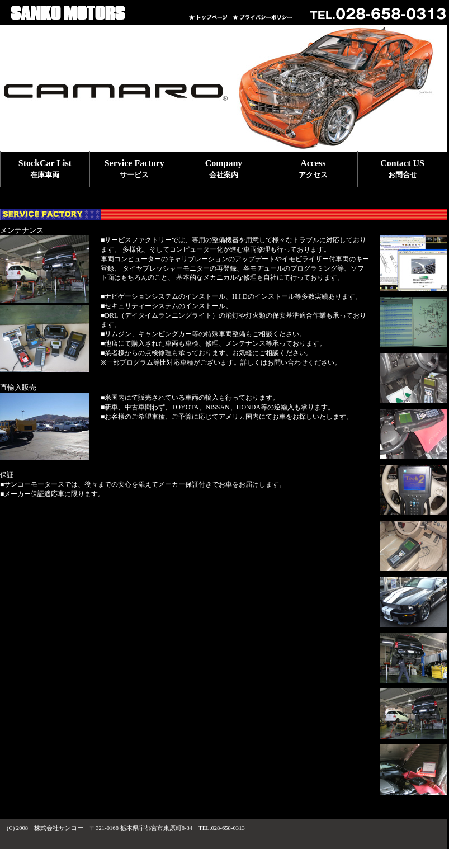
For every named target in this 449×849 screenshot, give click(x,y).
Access (313, 168)
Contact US (402, 168)
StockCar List (45, 168)
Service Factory (134, 168)
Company (224, 168)
